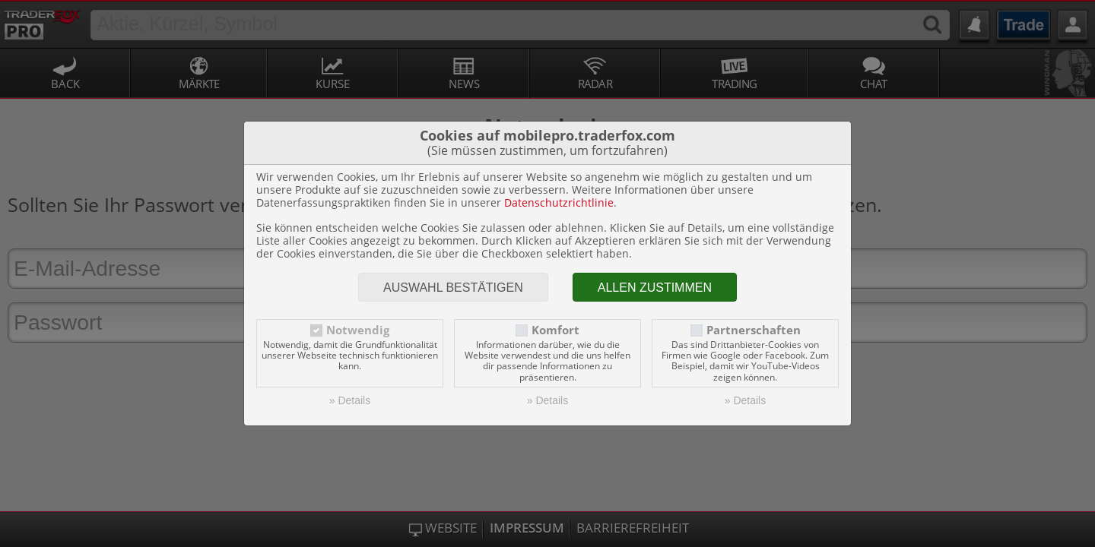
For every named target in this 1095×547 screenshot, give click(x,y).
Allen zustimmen (655, 287)
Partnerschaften (753, 330)
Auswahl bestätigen (453, 287)
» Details (349, 400)
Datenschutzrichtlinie (559, 202)
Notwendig (357, 330)
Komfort (555, 330)
